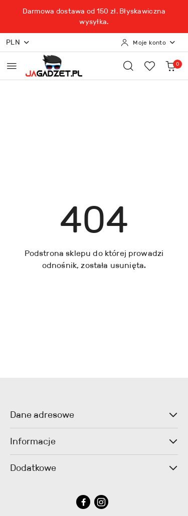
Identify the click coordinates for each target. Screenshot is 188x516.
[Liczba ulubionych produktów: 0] (149, 65)
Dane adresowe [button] (94, 414)
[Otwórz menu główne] (12, 66)
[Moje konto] (148, 42)
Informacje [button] (94, 441)
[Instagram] (101, 502)
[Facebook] (83, 502)
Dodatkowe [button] (94, 467)
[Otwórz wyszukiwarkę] (128, 65)
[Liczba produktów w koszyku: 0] (170, 65)
